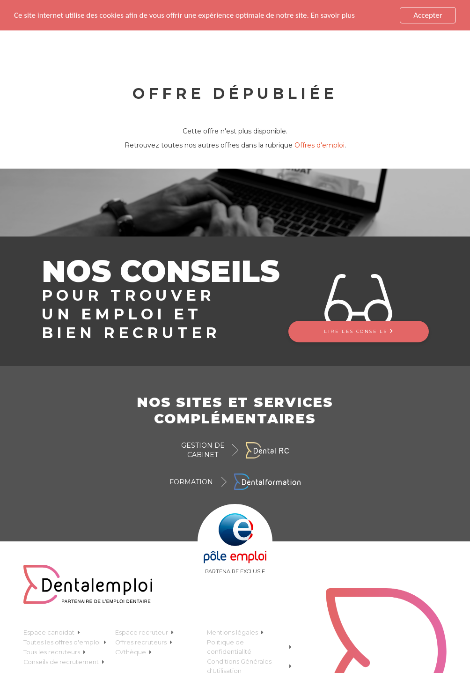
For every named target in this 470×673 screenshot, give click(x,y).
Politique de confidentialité (249, 646)
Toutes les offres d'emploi (64, 641)
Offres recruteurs (143, 641)
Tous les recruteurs (54, 651)
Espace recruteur (144, 632)
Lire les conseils (358, 331)
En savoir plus (333, 15)
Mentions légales (235, 632)
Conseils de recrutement (63, 661)
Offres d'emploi (319, 145)
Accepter (427, 15)
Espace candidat (51, 632)
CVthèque (133, 651)
